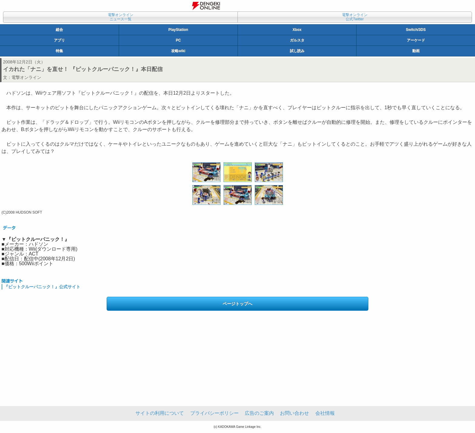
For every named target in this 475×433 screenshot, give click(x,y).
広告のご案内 (259, 413)
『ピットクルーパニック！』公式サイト (42, 286)
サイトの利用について (159, 413)
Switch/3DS (416, 30)
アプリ (59, 40)
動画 (416, 51)
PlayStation (178, 30)
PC (178, 40)
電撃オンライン (26, 77)
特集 (59, 51)
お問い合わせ (294, 413)
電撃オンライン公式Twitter (354, 17)
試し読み (297, 51)
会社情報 (325, 413)
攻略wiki (178, 51)
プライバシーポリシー (214, 413)
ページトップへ (237, 303)
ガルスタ (297, 40)
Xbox (297, 30)
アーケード (416, 40)
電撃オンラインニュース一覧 (120, 17)
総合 (59, 30)
